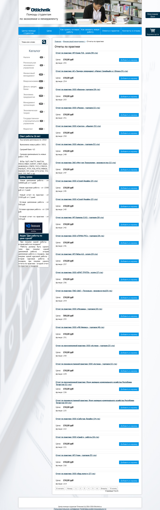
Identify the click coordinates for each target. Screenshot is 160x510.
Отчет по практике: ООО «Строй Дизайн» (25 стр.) (77, 181)
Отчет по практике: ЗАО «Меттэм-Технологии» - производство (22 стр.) (86, 163)
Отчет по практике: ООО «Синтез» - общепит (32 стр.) (78, 126)
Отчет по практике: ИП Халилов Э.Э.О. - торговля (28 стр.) (80, 217)
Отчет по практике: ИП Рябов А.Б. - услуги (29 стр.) (77, 254)
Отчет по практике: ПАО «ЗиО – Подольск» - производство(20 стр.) (84, 291)
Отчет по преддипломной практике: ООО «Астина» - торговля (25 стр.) (85, 346)
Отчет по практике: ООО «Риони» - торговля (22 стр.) (78, 108)
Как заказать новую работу (90, 30)
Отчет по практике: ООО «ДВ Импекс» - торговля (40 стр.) (80, 327)
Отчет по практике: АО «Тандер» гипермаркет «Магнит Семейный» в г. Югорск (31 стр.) (92, 71)
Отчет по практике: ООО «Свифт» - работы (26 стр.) (77, 437)
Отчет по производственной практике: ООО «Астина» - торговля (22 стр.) (86, 364)
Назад (69, 488)
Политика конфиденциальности (93, 509)
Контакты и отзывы (131, 30)
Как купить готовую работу (69, 30)
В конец (113, 488)
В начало (60, 488)
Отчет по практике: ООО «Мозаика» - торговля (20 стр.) (79, 309)
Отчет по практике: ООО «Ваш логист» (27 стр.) (75, 474)
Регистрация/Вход (152, 15)
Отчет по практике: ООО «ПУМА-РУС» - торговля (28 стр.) (80, 236)
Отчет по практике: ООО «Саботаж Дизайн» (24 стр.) (78, 419)
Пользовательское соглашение (66, 509)
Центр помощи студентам (29, 31)
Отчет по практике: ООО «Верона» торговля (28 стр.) (78, 89)
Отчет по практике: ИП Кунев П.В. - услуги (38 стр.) (77, 53)
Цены (49, 30)
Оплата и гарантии (110, 30)
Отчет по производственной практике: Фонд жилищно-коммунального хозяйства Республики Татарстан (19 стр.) (95, 401)
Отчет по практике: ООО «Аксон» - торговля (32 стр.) (78, 144)
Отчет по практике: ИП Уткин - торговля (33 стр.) (76, 455)
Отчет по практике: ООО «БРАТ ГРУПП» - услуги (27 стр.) (79, 272)
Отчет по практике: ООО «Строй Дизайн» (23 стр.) (77, 199)
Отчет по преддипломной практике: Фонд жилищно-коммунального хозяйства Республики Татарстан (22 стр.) (94, 383)
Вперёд (104, 488)
